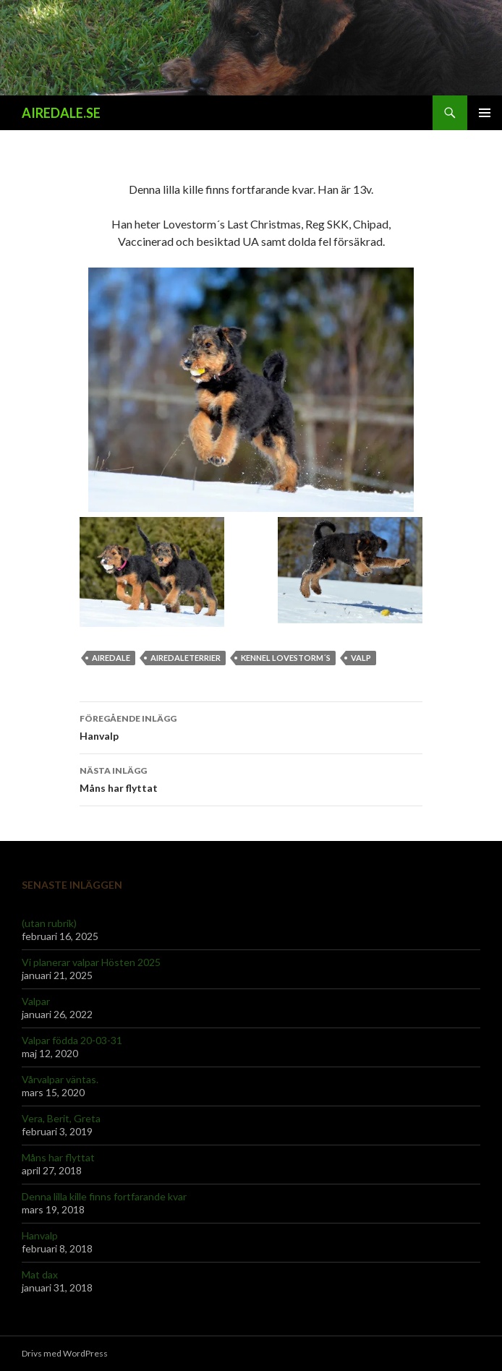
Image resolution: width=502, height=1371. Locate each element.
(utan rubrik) (49, 923)
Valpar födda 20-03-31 (72, 1040)
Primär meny (484, 112)
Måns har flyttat (251, 778)
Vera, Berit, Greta (61, 1118)
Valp (361, 657)
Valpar (36, 1001)
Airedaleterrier (185, 657)
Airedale (111, 657)
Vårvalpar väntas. (60, 1079)
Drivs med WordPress (65, 1353)
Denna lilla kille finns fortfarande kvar (104, 1196)
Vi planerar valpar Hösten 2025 (91, 962)
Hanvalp (251, 726)
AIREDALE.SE (61, 113)
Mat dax (40, 1274)
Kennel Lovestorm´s (286, 657)
